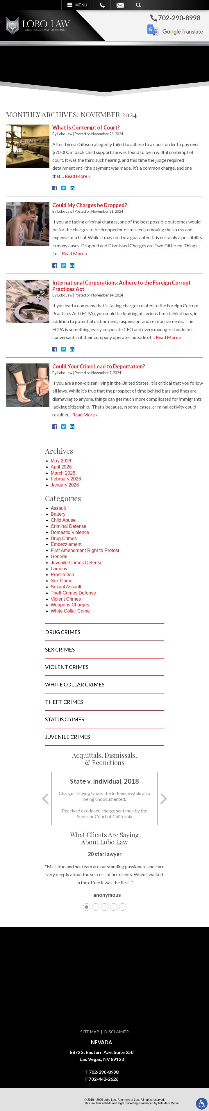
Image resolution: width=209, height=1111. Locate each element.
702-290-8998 (104, 1072)
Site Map (89, 1031)
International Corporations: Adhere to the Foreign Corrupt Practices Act (121, 285)
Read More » (77, 176)
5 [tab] (122, 907)
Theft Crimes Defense (73, 592)
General (59, 556)
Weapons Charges (70, 604)
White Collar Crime (70, 610)
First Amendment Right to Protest (85, 550)
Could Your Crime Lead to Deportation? (98, 366)
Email (120, 5)
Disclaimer (116, 1031)
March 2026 (63, 473)
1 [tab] (86, 907)
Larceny (59, 568)
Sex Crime (62, 580)
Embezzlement (66, 544)
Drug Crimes (64, 538)
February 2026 (66, 478)
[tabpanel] (104, 877)
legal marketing (128, 1103)
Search (138, 5)
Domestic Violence (70, 532)
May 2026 (61, 460)
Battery (58, 514)
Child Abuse (63, 520)
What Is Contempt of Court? (86, 127)
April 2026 (61, 466)
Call (102, 5)
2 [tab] (95, 907)
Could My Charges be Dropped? (89, 205)
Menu (81, 5)
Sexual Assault (66, 586)
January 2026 (65, 484)
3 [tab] (104, 907)
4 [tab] (113, 907)
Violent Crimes (66, 599)
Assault (58, 508)
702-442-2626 (103, 1079)
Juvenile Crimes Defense (77, 562)
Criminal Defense (69, 526)
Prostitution (62, 574)
